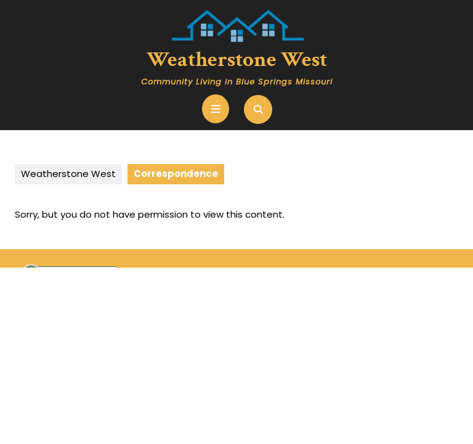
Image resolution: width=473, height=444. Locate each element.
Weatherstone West (237, 59)
